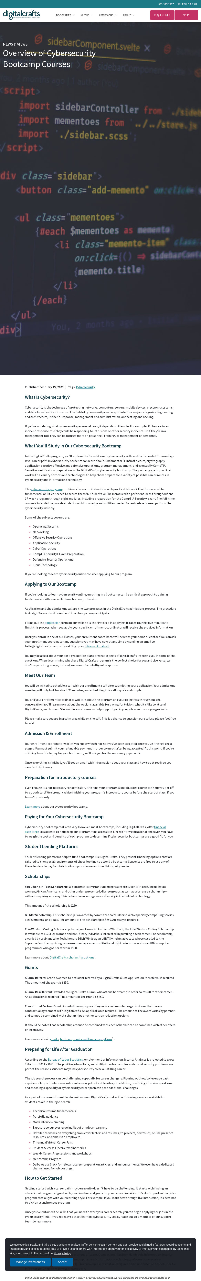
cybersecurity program (46, 489)
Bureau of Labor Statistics (65, 1059)
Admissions (106, 15)
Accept (62, 1262)
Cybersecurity (85, 387)
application (52, 623)
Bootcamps (63, 15)
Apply (186, 15)
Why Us (85, 15)
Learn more (32, 806)
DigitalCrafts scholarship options (72, 957)
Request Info (162, 15)
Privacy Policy (62, 1253)
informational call (97, 646)
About (127, 15)
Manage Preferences (30, 1262)
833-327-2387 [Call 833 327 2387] (166, 4)
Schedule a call (187, 4)
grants (54, 1039)
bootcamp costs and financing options (86, 1039)
